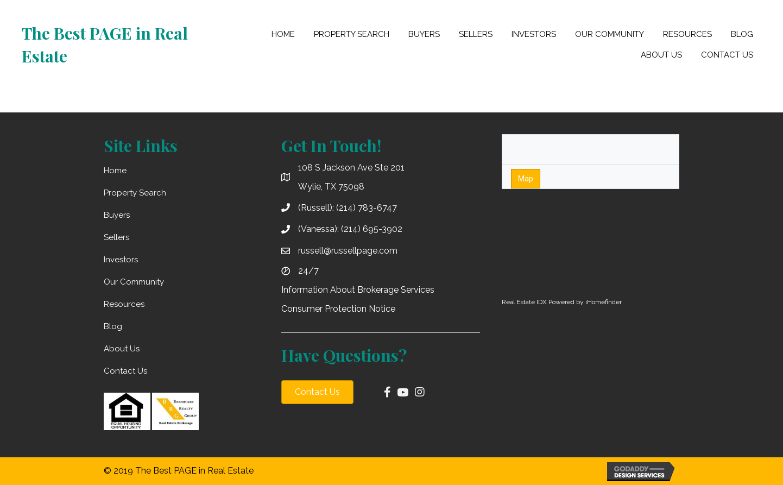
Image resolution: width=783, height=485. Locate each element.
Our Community (134, 282)
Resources (124, 304)
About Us (122, 349)
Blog (113, 326)
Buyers (117, 215)
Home (115, 170)
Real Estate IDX (524, 302)
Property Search (135, 193)
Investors (121, 259)
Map (525, 178)
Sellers (116, 237)
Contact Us (125, 371)
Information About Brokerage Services (357, 290)
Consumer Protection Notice (338, 309)
